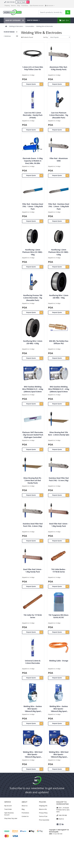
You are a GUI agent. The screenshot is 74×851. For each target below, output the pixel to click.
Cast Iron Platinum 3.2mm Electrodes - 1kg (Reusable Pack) (58, 115)
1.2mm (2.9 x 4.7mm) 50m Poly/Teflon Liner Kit (32, 68)
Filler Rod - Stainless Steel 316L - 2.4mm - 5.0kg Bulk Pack (58, 206)
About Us (24, 806)
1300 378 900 (9, 2)
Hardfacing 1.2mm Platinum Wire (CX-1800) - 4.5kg (58, 252)
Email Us (60, 819)
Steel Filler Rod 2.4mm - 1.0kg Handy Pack (32, 570)
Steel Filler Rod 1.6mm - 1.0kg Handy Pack (58, 525)
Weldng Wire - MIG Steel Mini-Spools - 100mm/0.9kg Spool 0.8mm (32, 754)
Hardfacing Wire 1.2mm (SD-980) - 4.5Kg (32, 342)
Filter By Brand (9, 32)
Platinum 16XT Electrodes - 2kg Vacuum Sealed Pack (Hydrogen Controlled (32, 434)
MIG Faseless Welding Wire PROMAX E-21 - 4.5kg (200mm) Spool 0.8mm (32, 389)
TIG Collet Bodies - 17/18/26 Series (58, 570)
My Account (8, 806)
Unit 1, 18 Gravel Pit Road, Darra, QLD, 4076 (63, 810)
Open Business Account (36, 5)
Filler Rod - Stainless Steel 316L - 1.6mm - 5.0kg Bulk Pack (32, 206)
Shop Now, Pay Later (10, 818)
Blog (18, 5)
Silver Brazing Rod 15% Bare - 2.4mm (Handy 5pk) (58, 433)
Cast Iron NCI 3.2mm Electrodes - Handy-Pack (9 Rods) (32, 115)
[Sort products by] (59, 37)
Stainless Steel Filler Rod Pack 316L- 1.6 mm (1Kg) (59, 479)
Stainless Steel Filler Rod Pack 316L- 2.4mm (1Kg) (33, 525)
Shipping (7, 5)
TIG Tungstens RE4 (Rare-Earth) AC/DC (59, 616)
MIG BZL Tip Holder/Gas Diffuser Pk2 (58, 342)
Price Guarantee (44, 820)
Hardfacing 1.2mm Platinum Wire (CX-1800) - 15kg (32, 252)
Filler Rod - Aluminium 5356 (59, 159)
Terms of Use (43, 816)
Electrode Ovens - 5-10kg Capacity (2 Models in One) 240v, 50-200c (33, 160)
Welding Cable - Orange (58, 661)
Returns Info (43, 809)
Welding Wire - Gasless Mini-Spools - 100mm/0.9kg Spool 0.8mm (33, 709)
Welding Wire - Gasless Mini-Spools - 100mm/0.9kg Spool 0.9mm (59, 709)
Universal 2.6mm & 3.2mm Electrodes (32, 662)
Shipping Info (43, 806)
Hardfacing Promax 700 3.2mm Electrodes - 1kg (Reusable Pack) (32, 297)
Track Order (8, 809)
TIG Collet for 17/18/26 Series (33, 616)
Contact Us (25, 816)
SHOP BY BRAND (33, 20)
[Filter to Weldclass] (11, 36)
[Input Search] (51, 12)
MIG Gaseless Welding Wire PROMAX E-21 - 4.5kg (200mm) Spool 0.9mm (58, 389)
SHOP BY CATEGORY (14, 20)
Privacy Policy (43, 813)
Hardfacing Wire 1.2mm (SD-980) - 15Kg (58, 296)
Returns (13, 5)
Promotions (24, 5)
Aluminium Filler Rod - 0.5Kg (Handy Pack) (59, 68)
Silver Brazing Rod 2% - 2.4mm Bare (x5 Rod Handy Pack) (32, 480)
